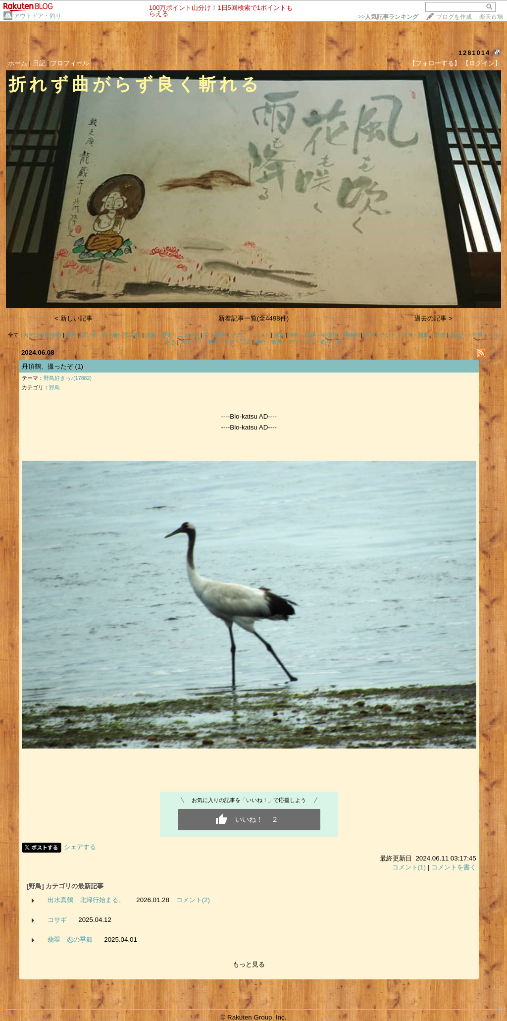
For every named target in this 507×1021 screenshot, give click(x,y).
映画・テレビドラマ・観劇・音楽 (405, 335)
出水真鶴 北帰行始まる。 (86, 900)
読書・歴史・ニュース (172, 335)
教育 (279, 335)
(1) (79, 366)
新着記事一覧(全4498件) (253, 318)
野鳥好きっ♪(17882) (68, 378)
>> (388, 16)
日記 (39, 63)
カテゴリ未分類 (42, 335)
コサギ (57, 919)
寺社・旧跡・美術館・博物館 (324, 335)
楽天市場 (491, 16)
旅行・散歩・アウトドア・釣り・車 (298, 342)
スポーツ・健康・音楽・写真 (215, 342)
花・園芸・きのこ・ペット (236, 335)
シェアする (80, 847)
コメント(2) (193, 900)
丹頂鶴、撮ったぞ (47, 366)
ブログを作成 (454, 16)
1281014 (474, 52)
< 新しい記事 (73, 318)
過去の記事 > (433, 318)
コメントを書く (453, 867)
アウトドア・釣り (37, 15)
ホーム (17, 63)
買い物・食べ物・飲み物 (111, 335)
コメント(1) (409, 867)
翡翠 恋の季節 (70, 939)
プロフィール (70, 63)
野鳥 (71, 335)
